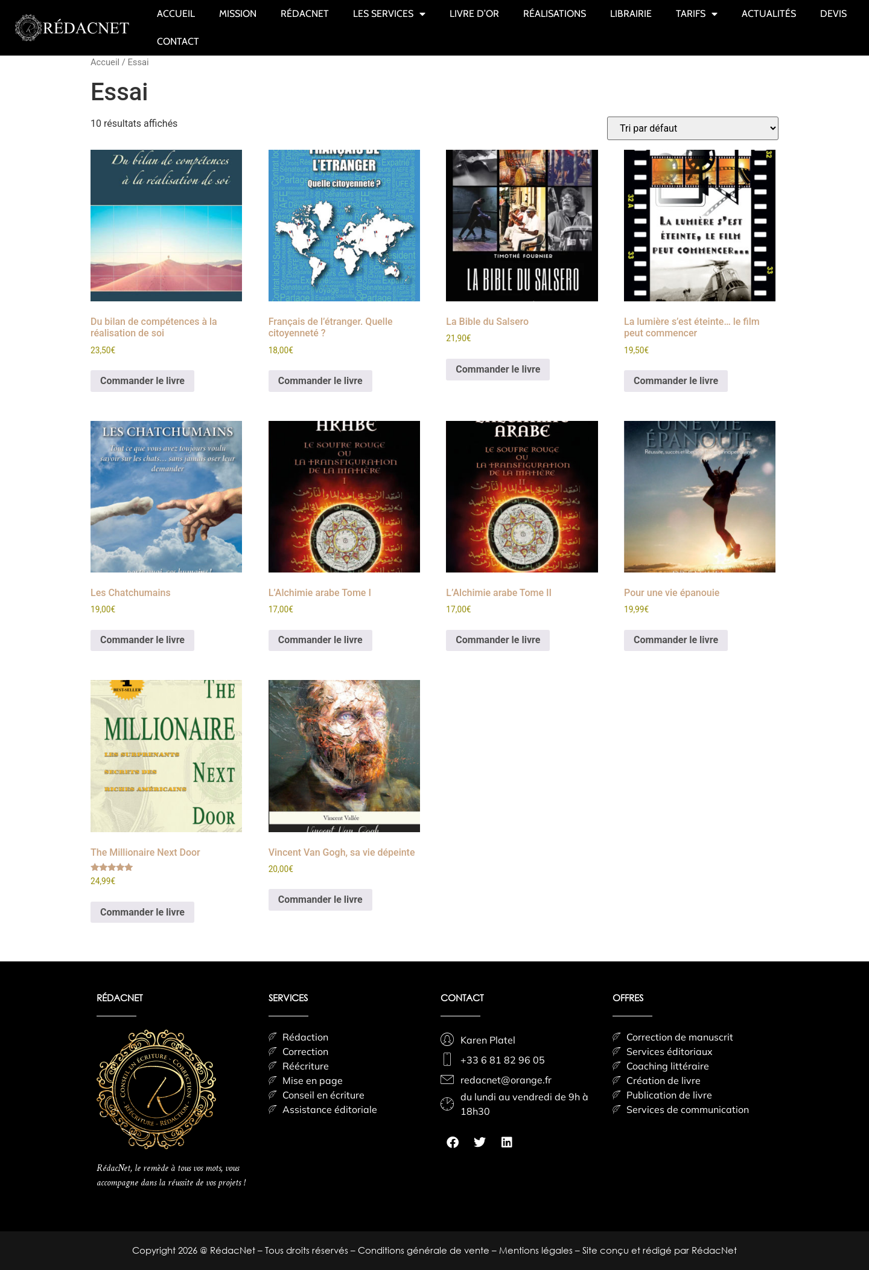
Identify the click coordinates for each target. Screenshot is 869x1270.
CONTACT (178, 41)
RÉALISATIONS (554, 13)
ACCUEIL (176, 13)
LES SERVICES (389, 14)
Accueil (105, 62)
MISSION (237, 13)
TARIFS (697, 14)
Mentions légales (537, 1250)
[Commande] (692, 128)
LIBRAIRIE (631, 13)
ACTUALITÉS (769, 13)
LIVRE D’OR (474, 13)
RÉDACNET (305, 13)
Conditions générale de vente (425, 1250)
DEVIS (833, 13)
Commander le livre (142, 380)
